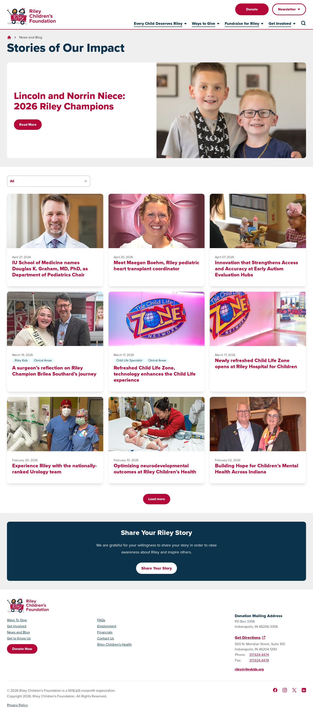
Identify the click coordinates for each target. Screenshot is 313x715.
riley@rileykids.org (249, 669)
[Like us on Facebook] (275, 690)
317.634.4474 (259, 654)
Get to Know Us (19, 638)
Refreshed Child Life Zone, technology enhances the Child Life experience (155, 374)
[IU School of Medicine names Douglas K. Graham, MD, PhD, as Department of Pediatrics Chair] (55, 221)
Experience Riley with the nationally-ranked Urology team (54, 468)
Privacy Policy (17, 705)
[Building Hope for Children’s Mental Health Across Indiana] (258, 424)
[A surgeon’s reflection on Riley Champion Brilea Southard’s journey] (55, 319)
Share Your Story (156, 568)
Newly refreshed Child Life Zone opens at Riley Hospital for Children (256, 363)
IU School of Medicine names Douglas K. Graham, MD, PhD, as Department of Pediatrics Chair (50, 268)
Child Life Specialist (129, 360)
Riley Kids (21, 360)
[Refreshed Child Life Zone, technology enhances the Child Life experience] (156, 319)
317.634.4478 (259, 660)
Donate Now (22, 648)
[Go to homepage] (31, 16)
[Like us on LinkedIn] (304, 690)
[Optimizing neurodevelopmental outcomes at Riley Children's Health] (156, 424)
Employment (106, 626)
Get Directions (248, 637)
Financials (104, 632)
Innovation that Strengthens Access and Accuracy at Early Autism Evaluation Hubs (256, 268)
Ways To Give (17, 620)
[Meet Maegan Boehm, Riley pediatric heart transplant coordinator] (156, 221)
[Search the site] (303, 23)
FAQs (101, 620)
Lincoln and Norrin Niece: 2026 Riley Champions (69, 101)
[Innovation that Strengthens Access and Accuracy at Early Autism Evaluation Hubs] (258, 221)
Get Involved (16, 626)
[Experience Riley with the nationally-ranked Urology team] (55, 424)
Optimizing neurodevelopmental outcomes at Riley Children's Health (155, 468)
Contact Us (105, 638)
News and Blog (30, 37)
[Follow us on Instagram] (285, 690)
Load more (156, 498)
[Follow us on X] (294, 690)
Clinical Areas (43, 360)
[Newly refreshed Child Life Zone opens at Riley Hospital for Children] (258, 319)
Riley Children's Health (114, 644)
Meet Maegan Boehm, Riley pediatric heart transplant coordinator (156, 265)
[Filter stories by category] (48, 181)
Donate (252, 9)
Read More (28, 124)
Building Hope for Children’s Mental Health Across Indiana (256, 468)
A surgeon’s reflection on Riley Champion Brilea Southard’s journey (54, 371)
